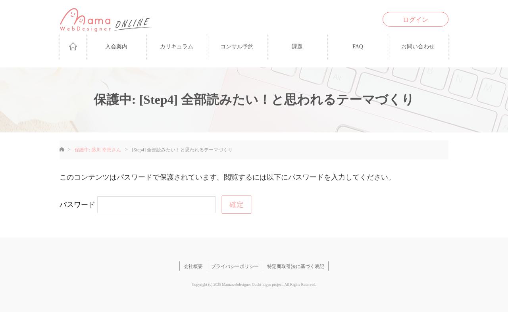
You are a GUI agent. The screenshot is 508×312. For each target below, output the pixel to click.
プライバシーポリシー (235, 266)
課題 (297, 47)
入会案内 (116, 47)
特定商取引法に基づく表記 (295, 266)
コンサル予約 (237, 47)
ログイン (415, 19)
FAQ (357, 47)
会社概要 (193, 266)
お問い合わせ (418, 47)
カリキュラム (176, 47)
